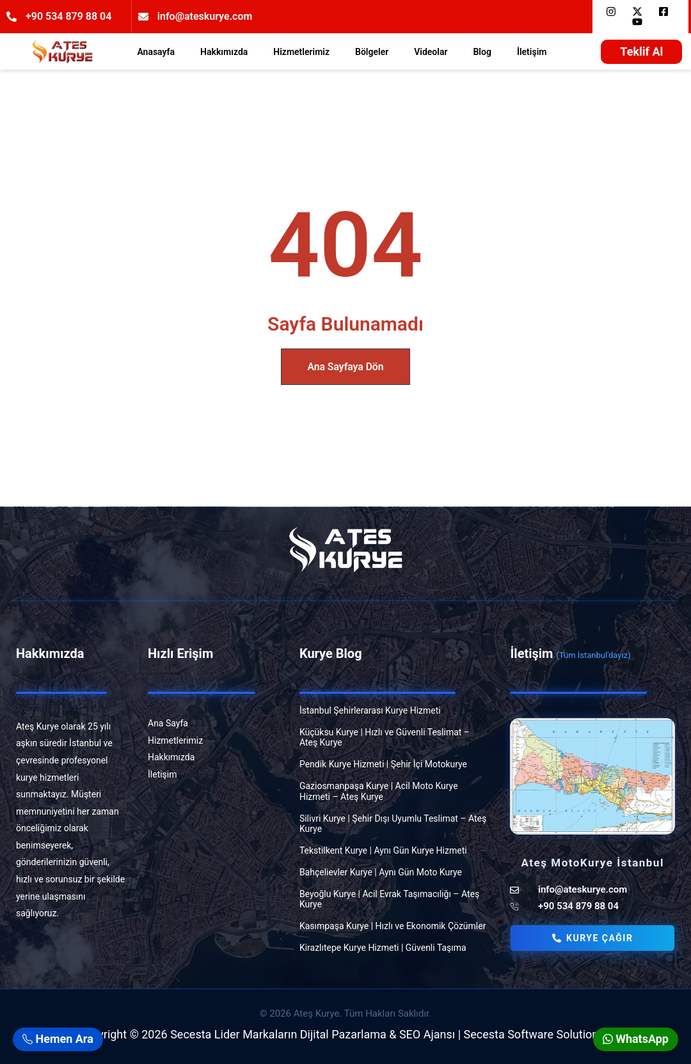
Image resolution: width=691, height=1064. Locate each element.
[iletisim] (212, 774)
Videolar (430, 52)
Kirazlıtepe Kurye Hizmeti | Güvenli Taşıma (382, 948)
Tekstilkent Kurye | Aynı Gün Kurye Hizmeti (383, 850)
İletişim (532, 52)
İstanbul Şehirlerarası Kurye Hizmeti (370, 710)
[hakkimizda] (212, 757)
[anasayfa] (212, 723)
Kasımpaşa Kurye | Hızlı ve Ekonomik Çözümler (392, 926)
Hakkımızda (224, 52)
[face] (666, 11)
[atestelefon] (592, 906)
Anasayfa (156, 52)
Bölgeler (371, 52)
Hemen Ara (57, 1039)
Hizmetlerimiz (301, 52)
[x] (640, 11)
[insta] (614, 11)
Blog (482, 52)
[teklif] (641, 52)
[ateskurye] (592, 889)
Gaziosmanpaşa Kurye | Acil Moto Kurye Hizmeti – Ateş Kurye (378, 791)
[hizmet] (212, 740)
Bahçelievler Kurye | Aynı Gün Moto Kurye (380, 872)
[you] (640, 22)
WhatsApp (636, 1039)
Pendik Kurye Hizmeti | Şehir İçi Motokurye (383, 764)
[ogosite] (62, 51)
